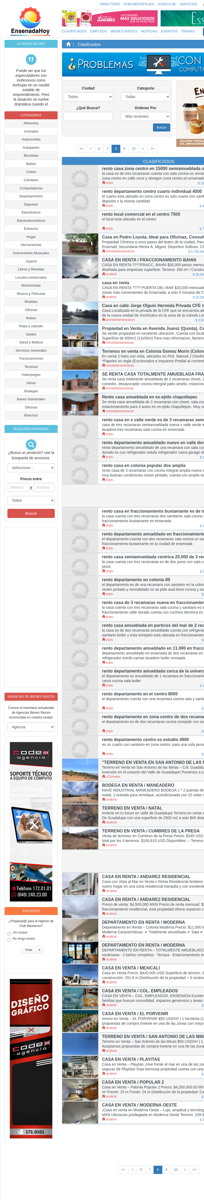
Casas (31, 172)
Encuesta (31, 911)
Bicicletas (31, 156)
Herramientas (31, 245)
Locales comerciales (31, 277)
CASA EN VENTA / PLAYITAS (131, 1059)
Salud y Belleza (31, 342)
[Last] (152, 149)
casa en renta (115, 282)
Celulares (31, 180)
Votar (28, 950)
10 (133, 149)
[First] (81, 149)
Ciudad (88, 88)
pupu (107, 183)
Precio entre (31, 479)
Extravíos (31, 229)
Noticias (149, 31)
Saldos (31, 334)
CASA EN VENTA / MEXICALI (131, 968)
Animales (31, 131)
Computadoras (31, 188)
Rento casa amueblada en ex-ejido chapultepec (149, 397)
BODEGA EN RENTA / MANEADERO (138, 785)
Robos (31, 318)
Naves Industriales (31, 399)
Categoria (145, 88)
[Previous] (90, 149)
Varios (31, 383)
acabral (109, 274)
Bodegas (31, 391)
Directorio (110, 4)
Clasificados (74, 31)
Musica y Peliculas (31, 294)
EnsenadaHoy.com (39, 1189)
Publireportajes (139, 4)
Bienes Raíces (124, 31)
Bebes (31, 164)
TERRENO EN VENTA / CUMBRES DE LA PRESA (150, 831)
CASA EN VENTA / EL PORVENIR (135, 1013)
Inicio (93, 1191)
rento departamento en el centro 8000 (140, 694)
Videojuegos (31, 375)
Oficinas (31, 310)
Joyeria (31, 261)
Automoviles (31, 139)
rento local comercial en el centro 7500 (141, 214)
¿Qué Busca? (88, 108)
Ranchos (31, 415)
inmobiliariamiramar (118, 342)
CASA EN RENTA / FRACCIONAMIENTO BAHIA (149, 260)
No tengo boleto (21, 939)
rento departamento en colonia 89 (136, 579)
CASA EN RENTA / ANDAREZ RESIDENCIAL (146, 876)
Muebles (30, 302)
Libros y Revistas (31, 269)
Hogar (31, 237)
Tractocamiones (31, 358)
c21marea (111, 776)
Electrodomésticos (31, 221)
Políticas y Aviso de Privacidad (134, 1191)
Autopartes (31, 148)
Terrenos (31, 367)
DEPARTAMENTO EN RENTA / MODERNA (143, 922)
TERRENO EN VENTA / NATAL (132, 808)
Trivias (188, 31)
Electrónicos (31, 212)
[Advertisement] (26, 607)
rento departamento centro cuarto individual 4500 (152, 191)
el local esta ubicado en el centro (129, 219)
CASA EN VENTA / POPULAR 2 (133, 1082)
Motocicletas (31, 285)
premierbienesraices (118, 251)
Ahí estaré (17, 933)
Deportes (31, 204)
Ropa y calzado (31, 326)
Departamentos (31, 196)
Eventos (169, 31)
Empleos (98, 31)
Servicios (188, 4)
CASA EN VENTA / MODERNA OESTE (139, 1105)
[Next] (143, 149)
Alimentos (31, 123)
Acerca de (167, 4)
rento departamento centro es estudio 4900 (145, 739)
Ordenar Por (145, 108)
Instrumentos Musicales (31, 253)
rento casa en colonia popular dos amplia (144, 465)
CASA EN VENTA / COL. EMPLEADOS (140, 991)
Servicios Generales (31, 350)
